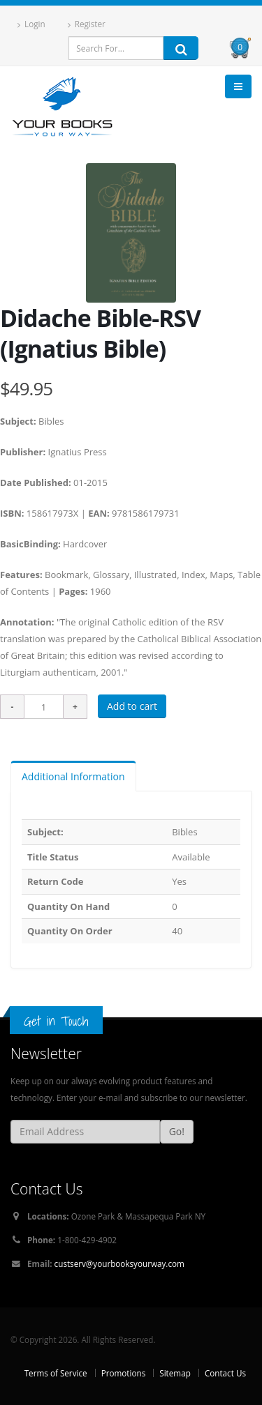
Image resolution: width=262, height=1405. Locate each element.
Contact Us (225, 1373)
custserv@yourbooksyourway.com (119, 1263)
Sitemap (175, 1373)
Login (31, 24)
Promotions (123, 1373)
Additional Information (73, 776)
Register (86, 24)
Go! (176, 1131)
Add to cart (132, 706)
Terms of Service (55, 1373)
